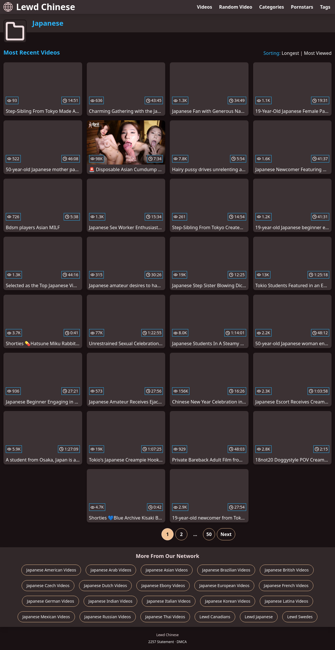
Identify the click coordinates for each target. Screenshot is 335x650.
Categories (271, 7)
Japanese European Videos (224, 585)
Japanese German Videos (50, 601)
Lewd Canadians (215, 616)
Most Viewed (318, 53)
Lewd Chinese (39, 7)
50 (209, 534)
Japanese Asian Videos (167, 570)
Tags (325, 7)
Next (226, 534)
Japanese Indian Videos (110, 601)
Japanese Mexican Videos (46, 616)
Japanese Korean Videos (227, 601)
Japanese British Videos (287, 570)
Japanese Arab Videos (111, 570)
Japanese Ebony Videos (163, 585)
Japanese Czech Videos (48, 585)
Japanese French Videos (286, 585)
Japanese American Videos (51, 570)
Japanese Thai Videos (165, 616)
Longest (290, 53)
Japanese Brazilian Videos (226, 570)
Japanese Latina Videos (286, 601)
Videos (204, 7)
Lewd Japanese (259, 616)
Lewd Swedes (300, 616)
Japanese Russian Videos (107, 616)
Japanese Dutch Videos (105, 585)
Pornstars (302, 7)
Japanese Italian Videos (169, 601)
